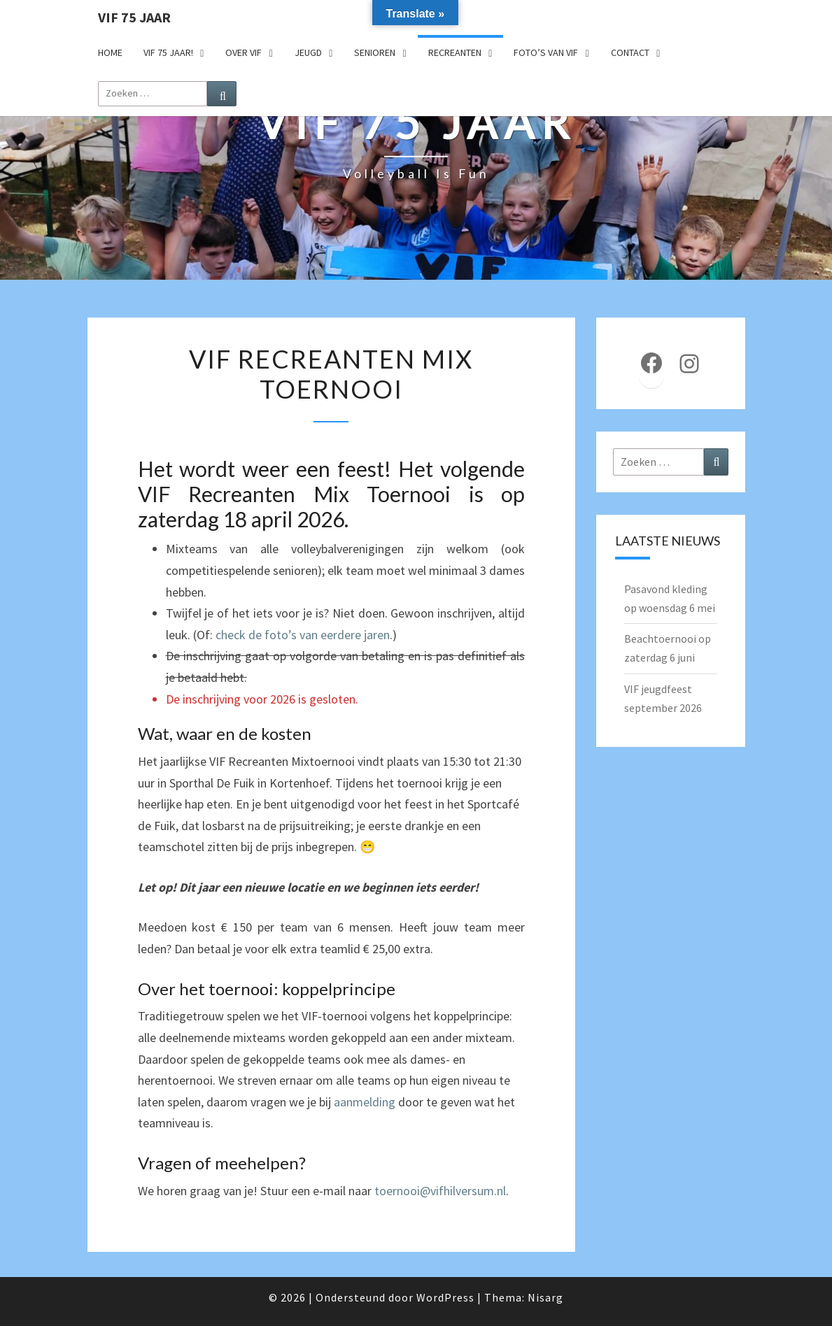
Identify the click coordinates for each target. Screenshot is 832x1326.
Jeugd (308, 52)
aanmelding (364, 1102)
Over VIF (243, 52)
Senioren (374, 52)
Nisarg (545, 1297)
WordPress (445, 1297)
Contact (630, 52)
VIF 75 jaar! (168, 52)
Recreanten (454, 52)
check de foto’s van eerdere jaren (303, 635)
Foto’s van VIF (546, 52)
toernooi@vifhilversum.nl (440, 1191)
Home (110, 52)
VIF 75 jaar (134, 17)
